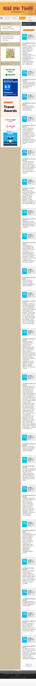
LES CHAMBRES (7, 27)
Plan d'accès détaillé (8, 36)
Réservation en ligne (8, 28)
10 (30, 666)
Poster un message (29, 30)
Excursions (6, 40)
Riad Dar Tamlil (10, 136)
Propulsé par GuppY (8, 673)
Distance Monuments (8, 38)
